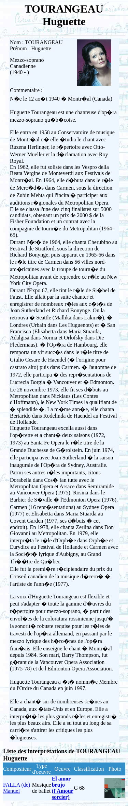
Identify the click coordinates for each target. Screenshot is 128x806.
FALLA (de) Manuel (16, 788)
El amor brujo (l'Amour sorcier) (62, 788)
